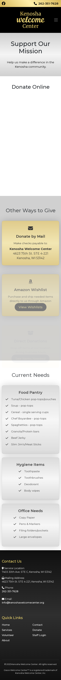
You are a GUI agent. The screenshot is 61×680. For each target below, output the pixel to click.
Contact (37, 624)
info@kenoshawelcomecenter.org (23, 602)
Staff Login (39, 635)
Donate (37, 630)
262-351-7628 (10, 591)
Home (6, 624)
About (6, 640)
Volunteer (8, 635)
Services (7, 630)
